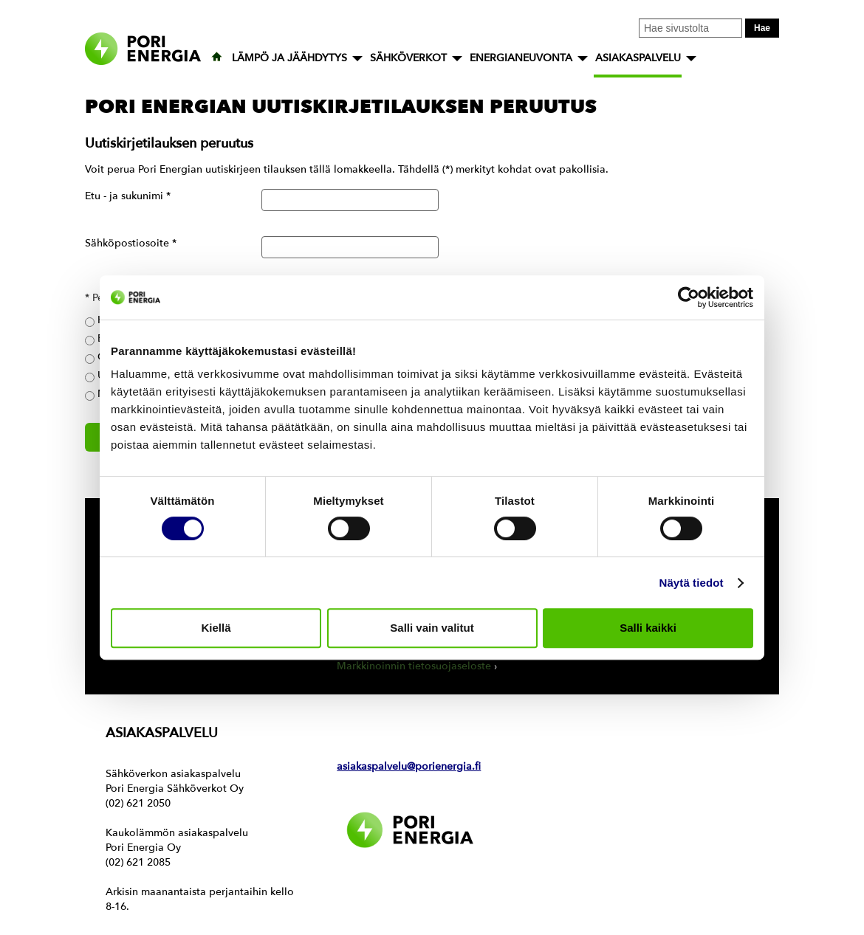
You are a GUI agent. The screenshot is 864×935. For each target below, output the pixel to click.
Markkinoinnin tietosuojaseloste (414, 666)
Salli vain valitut (431, 627)
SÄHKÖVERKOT (408, 58)
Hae (762, 28)
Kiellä (215, 627)
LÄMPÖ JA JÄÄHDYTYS (289, 58)
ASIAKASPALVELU (638, 58)
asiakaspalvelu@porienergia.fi (409, 766)
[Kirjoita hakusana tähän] (690, 28)
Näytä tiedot (691, 582)
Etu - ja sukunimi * (128, 196)
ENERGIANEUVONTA (521, 58)
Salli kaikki (648, 627)
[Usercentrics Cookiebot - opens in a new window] (688, 297)
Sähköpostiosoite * (130, 243)
